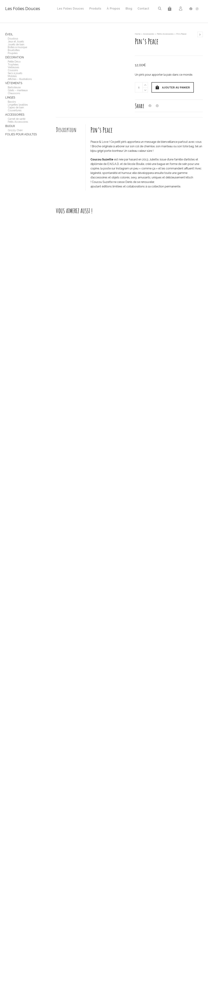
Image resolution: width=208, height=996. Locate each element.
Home (137, 34)
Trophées (13, 64)
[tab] (70, 130)
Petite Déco (14, 61)
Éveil (9, 34)
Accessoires (148, 34)
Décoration (14, 57)
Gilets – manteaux (18, 90)
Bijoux (10, 126)
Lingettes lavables (18, 104)
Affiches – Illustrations (20, 79)
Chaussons (14, 93)
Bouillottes (14, 50)
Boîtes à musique (17, 47)
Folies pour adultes (21, 134)
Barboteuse (14, 87)
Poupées (13, 53)
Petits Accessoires (165, 34)
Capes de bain (16, 107)
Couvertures (14, 110)
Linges (10, 97)
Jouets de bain (16, 44)
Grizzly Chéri (15, 130)
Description (66, 130)
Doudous (13, 38)
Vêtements (13, 83)
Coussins (13, 70)
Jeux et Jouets (16, 41)
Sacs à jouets (15, 73)
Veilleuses (13, 67)
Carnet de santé (16, 118)
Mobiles (12, 76)
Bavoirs (12, 101)
